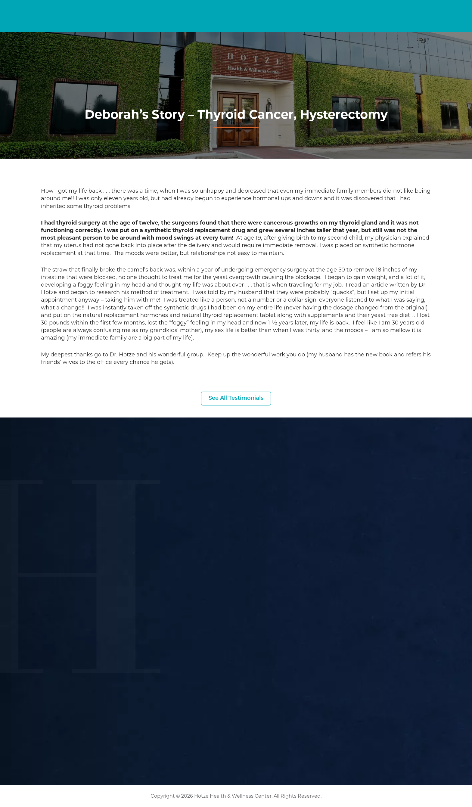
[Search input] (238, 10)
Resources (359, 24)
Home (148, 24)
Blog (284, 24)
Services (250, 24)
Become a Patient (374, 9)
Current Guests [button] (304, 10)
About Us (406, 24)
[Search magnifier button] (264, 10)
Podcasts (315, 24)
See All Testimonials (236, 398)
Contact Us (450, 24)
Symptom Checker (196, 24)
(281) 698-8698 (438, 9)
